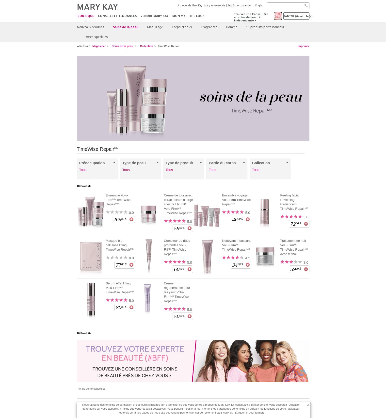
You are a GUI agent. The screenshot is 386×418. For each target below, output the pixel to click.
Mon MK (178, 15)
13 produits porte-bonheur (265, 27)
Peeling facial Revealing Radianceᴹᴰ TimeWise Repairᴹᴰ (294, 201)
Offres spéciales (96, 37)
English (259, 5)
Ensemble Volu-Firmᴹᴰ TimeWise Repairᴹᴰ (118, 199)
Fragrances (209, 27)
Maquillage (155, 27)
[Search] (288, 5)
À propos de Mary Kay (189, 5)
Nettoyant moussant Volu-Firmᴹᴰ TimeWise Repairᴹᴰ (236, 245)
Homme (231, 27)
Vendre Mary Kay (154, 15)
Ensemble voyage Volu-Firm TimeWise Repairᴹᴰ (236, 199)
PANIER (296, 16)
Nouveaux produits (90, 27)
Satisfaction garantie (239, 5)
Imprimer (303, 46)
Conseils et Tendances (117, 15)
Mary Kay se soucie (214, 5)
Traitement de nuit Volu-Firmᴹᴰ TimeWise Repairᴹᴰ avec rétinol (294, 247)
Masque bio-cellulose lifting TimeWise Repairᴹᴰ (120, 245)
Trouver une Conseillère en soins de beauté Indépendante (251, 17)
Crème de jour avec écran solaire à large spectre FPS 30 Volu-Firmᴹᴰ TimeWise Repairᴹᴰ (178, 204)
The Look (197, 15)
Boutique (86, 16)
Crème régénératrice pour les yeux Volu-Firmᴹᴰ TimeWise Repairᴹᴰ (177, 292)
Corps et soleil (182, 27)
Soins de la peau (125, 27)
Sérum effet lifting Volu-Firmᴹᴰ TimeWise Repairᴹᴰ (120, 287)
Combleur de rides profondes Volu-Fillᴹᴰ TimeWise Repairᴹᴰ (177, 247)
